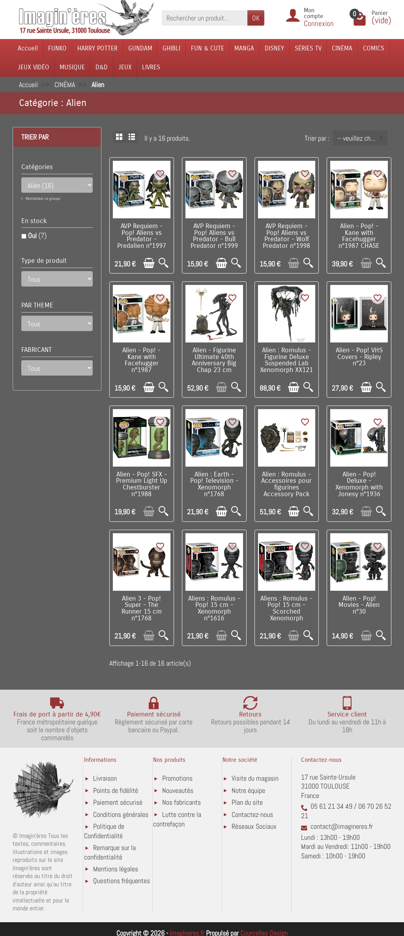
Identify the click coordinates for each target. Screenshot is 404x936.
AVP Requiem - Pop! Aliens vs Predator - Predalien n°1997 (141, 236)
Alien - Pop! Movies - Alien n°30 (359, 605)
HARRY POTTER (97, 48)
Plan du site (247, 802)
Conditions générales (120, 814)
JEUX (125, 67)
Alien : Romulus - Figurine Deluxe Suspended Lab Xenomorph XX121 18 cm (286, 363)
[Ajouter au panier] (149, 263)
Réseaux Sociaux (254, 826)
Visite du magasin (255, 778)
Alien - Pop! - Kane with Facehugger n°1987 (141, 360)
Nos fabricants (181, 802)
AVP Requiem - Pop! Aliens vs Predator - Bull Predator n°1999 (214, 236)
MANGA (244, 48)
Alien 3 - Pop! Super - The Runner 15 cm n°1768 (142, 608)
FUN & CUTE (207, 48)
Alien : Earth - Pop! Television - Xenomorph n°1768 (214, 484)
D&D (101, 67)
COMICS (373, 48)
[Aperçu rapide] (163, 263)
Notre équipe (248, 790)
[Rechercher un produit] (204, 18)
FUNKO (57, 48)
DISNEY (274, 48)
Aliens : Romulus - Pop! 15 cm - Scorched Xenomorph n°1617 (286, 612)
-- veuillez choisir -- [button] (362, 138)
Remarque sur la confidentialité (110, 852)
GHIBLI (171, 48)
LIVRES (151, 67)
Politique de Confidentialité (104, 831)
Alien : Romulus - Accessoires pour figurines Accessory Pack (286, 484)
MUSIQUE (72, 67)
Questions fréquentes (121, 880)
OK (256, 17)
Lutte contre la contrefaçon (177, 819)
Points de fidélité (115, 790)
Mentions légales (115, 868)
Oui (37, 235)
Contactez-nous (252, 814)
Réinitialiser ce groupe (42, 198)
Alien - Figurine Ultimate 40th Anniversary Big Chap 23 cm (214, 360)
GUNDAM (140, 48)
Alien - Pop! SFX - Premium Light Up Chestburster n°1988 (141, 484)
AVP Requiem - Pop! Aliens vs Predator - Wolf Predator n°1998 (286, 236)
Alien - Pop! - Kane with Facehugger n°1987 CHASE (359, 236)
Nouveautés (177, 790)
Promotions (177, 778)
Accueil (28, 48)
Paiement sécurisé (117, 802)
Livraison (105, 778)
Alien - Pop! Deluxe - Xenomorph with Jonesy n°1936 (359, 484)
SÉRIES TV (308, 48)
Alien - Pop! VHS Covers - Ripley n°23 (359, 357)
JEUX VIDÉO (33, 67)
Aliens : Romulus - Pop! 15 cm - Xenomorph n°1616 (214, 608)
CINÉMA (342, 48)
